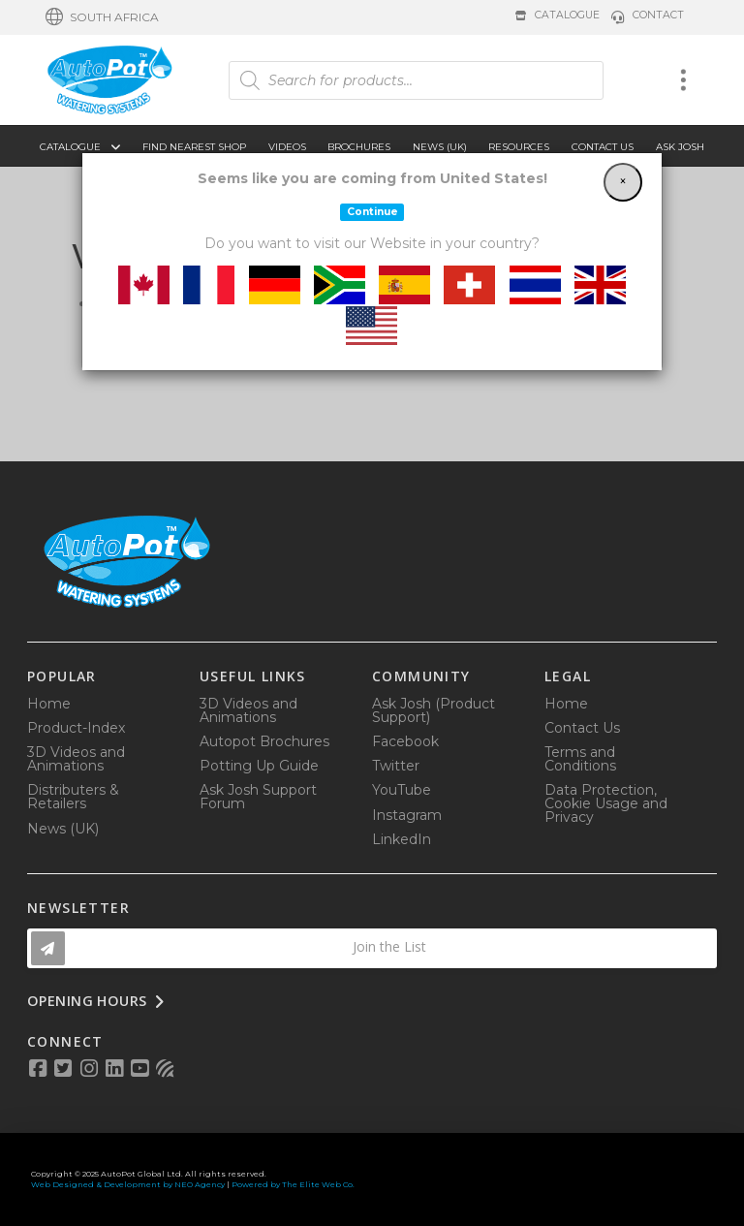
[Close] (623, 182)
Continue (372, 211)
